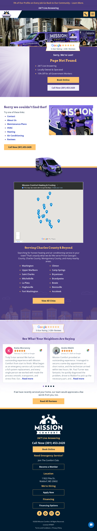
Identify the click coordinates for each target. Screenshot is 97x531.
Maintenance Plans (17, 124)
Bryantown (57, 274)
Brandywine (58, 279)
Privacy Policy (57, 528)
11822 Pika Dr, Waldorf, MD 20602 (49, 479)
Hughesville (27, 287)
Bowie (55, 283)
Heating (11, 131)
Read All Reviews (48, 401)
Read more (27, 378)
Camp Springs (58, 270)
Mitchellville (27, 279)
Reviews (11, 139)
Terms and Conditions (43, 528)
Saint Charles (28, 274)
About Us (11, 120)
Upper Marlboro (30, 270)
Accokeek (56, 291)
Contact (11, 116)
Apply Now (48, 492)
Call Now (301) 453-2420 (63, 87)
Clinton (55, 266)
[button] (43, 386)
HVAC (10, 127)
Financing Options (48, 505)
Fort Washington (30, 291)
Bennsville (57, 287)
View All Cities (49, 300)
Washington (27, 266)
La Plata (26, 283)
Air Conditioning (15, 135)
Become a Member (48, 466)
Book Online (63, 80)
